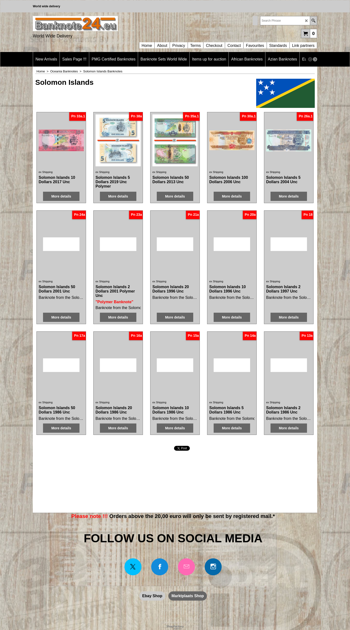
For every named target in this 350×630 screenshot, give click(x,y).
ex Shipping (46, 172)
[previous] (310, 59)
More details (61, 196)
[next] (315, 59)
